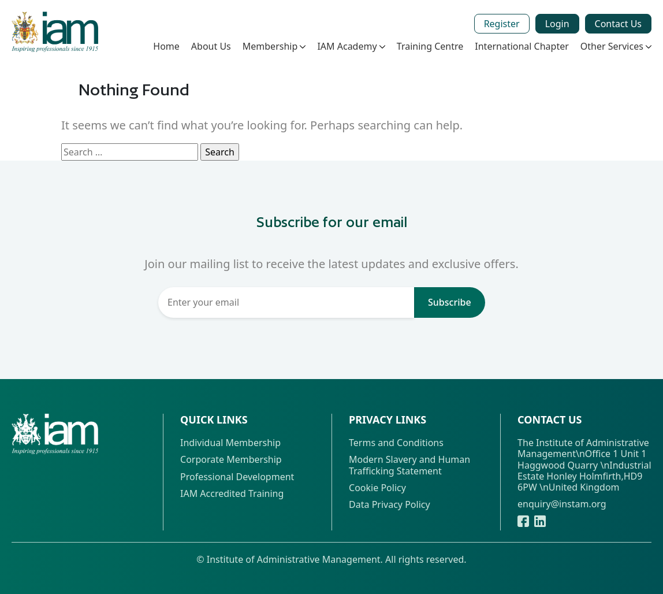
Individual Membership (230, 442)
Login (557, 23)
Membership (274, 46)
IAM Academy (351, 46)
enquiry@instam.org (561, 504)
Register (502, 23)
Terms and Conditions (396, 442)
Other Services (615, 46)
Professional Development (237, 477)
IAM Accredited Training (232, 493)
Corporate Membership (231, 459)
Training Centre (430, 46)
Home (166, 46)
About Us (211, 46)
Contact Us (618, 23)
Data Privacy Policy (389, 504)
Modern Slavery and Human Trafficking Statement (409, 465)
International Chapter (522, 46)
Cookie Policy (377, 487)
